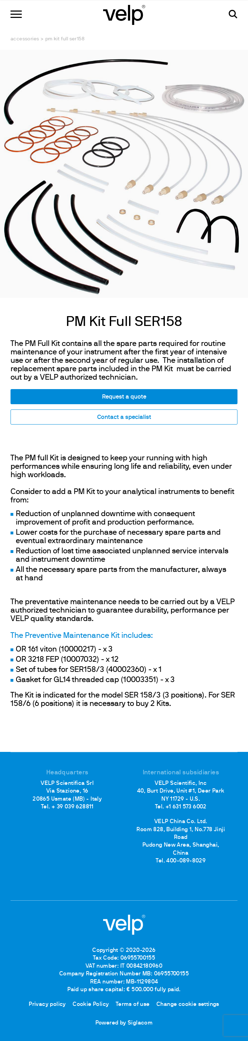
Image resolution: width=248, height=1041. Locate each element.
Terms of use (133, 1004)
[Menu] (16, 14)
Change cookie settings (187, 1004)
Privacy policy (47, 1004)
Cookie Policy (91, 1004)
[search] (233, 14)
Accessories (25, 39)
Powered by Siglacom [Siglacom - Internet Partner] (124, 1023)
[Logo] (124, 14)
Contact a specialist (124, 417)
